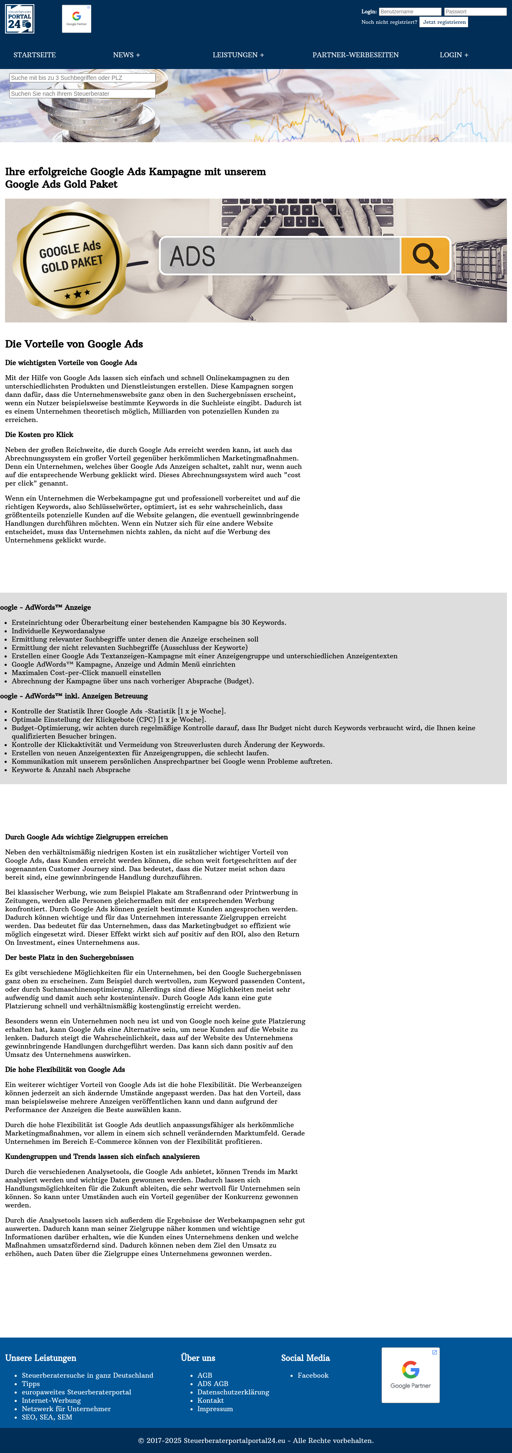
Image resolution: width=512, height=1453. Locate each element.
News (123, 55)
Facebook (313, 1375)
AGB (205, 1375)
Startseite (34, 55)
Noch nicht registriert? (414, 22)
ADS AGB (213, 1383)
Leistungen (235, 55)
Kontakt (211, 1400)
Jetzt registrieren (444, 22)
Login (451, 55)
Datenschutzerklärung (233, 1392)
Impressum (215, 1408)
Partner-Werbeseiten (356, 55)
